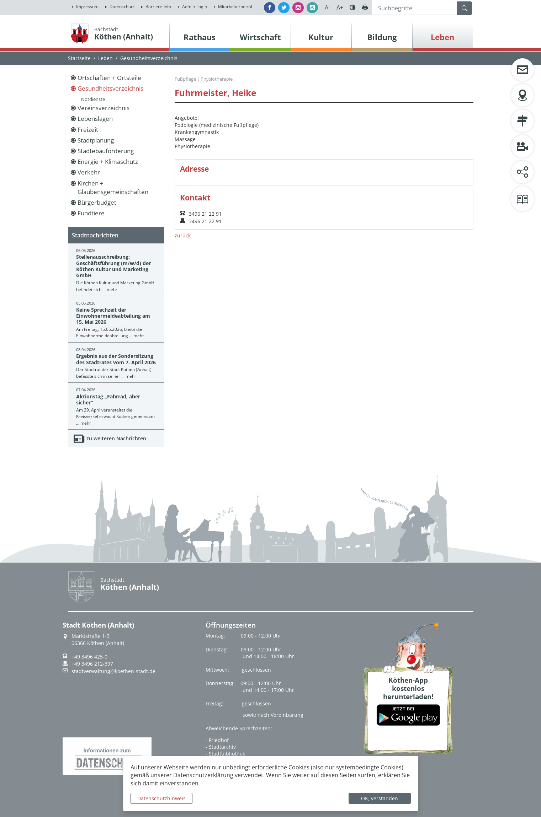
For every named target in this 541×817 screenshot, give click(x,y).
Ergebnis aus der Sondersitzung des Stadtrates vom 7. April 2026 (116, 359)
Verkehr (89, 172)
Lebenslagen (95, 118)
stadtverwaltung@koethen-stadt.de (113, 671)
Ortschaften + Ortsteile (109, 78)
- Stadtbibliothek (225, 753)
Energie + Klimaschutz (108, 161)
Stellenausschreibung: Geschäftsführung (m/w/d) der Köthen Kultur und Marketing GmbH (113, 266)
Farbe (352, 7)
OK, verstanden (379, 798)
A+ (339, 7)
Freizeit (88, 129)
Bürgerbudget (97, 202)
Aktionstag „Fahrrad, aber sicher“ (108, 399)
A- (327, 7)
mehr (112, 289)
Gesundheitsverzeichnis (110, 88)
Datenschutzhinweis (161, 798)
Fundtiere (91, 213)
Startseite (79, 58)
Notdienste (93, 99)
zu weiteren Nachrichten (116, 438)
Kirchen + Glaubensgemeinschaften (113, 187)
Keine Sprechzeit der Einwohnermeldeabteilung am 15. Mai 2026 (113, 316)
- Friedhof (217, 740)
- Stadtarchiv (221, 746)
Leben (105, 58)
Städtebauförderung (106, 151)
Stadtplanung (96, 140)
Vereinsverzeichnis (103, 108)
